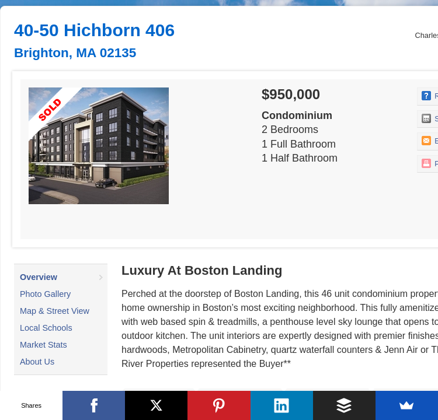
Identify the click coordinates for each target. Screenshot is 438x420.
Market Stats (43, 344)
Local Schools (46, 327)
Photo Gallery (45, 294)
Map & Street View (54, 311)
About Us (37, 361)
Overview (38, 277)
